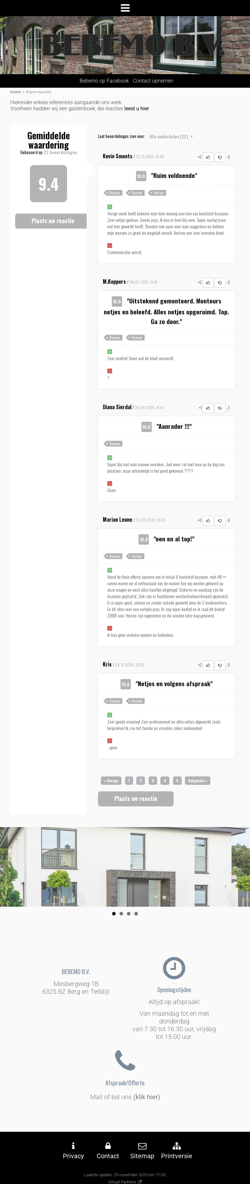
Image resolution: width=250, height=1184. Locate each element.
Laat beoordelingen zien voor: (121, 136)
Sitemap (142, 1156)
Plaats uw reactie (53, 220)
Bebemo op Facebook (103, 81)
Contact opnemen (153, 81)
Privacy (73, 1156)
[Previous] (111, 780)
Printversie (176, 1156)
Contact (108, 1156)
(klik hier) (146, 1097)
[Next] (197, 780)
